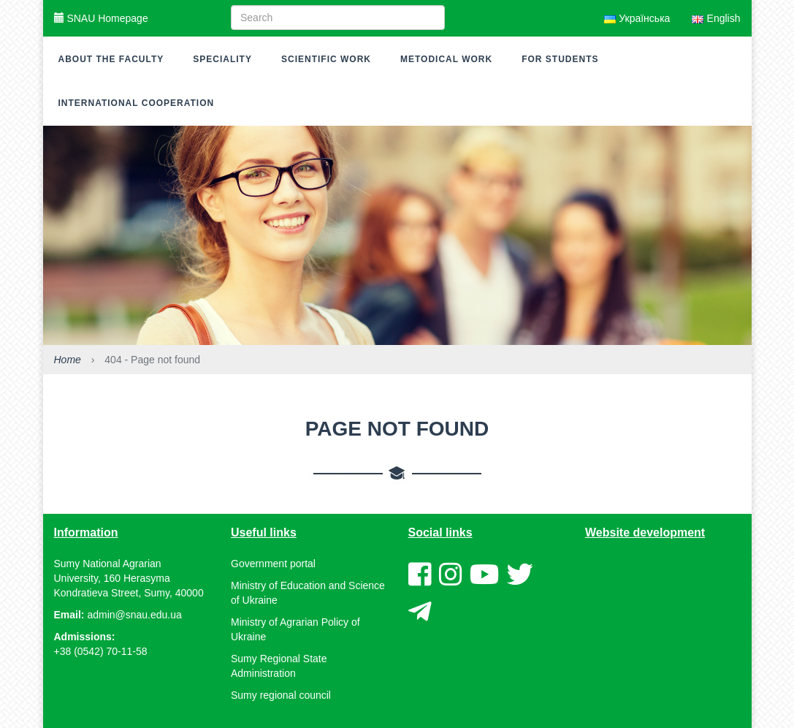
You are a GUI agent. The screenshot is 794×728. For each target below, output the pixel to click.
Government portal (273, 563)
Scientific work (326, 59)
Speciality (222, 59)
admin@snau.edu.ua (134, 615)
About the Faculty (111, 59)
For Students (560, 59)
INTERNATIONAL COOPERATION (136, 103)
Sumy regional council (281, 695)
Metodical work (446, 59)
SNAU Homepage (101, 18)
